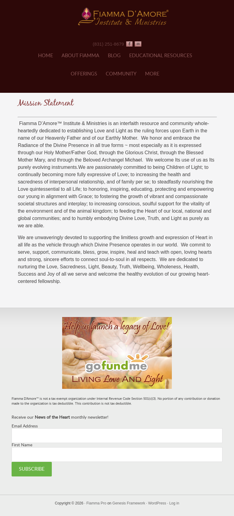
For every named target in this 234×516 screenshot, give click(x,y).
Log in (174, 503)
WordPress (157, 503)
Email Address (25, 426)
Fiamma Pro (96, 503)
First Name (22, 445)
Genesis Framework (128, 503)
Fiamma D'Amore (123, 16)
